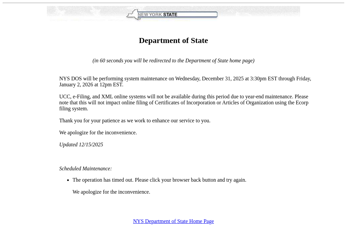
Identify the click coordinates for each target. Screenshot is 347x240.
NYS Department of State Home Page (173, 221)
